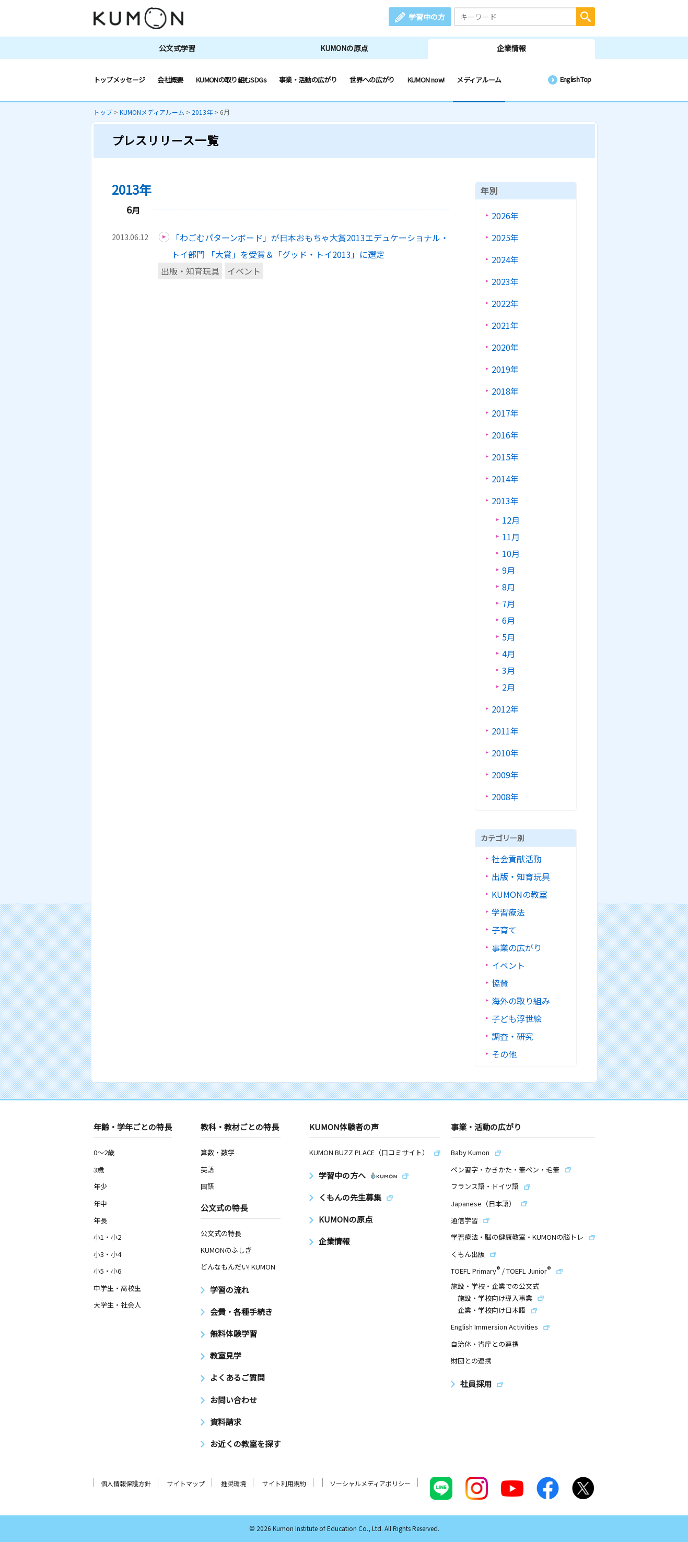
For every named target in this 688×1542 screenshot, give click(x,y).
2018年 (505, 391)
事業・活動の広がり (308, 80)
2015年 (505, 456)
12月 (511, 520)
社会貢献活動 (517, 858)
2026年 (505, 215)
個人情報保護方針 (126, 1483)
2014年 (505, 478)
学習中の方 (427, 16)
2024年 (505, 259)
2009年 (505, 774)
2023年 (505, 281)
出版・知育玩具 (190, 271)
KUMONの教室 (519, 894)
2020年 (505, 347)
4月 (508, 653)
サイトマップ (186, 1483)
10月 (511, 553)
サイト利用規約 (284, 1483)
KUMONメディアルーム (152, 112)
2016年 (505, 435)
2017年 (505, 413)
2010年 (505, 752)
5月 (508, 637)
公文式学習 (177, 48)
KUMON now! (426, 80)
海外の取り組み (521, 1000)
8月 (508, 586)
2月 (508, 687)
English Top (575, 79)
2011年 (505, 731)
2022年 (505, 303)
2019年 (505, 369)
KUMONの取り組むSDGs (231, 80)
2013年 (202, 112)
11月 (511, 536)
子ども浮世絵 (517, 1018)
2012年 (505, 709)
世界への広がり (372, 80)
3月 (508, 670)
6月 (508, 620)
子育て (504, 929)
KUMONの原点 (344, 48)
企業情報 (511, 48)
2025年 (505, 237)
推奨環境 (233, 1483)
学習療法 (508, 912)
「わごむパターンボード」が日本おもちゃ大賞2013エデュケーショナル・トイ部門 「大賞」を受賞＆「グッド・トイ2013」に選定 (310, 245)
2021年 (505, 325)
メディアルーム (479, 80)
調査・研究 (512, 1036)
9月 (508, 570)
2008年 (505, 796)
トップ (103, 112)
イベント (244, 271)
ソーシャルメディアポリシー (370, 1483)
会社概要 (170, 80)
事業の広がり (517, 947)
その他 (504, 1054)
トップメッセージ (119, 80)
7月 (508, 603)
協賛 (500, 983)
